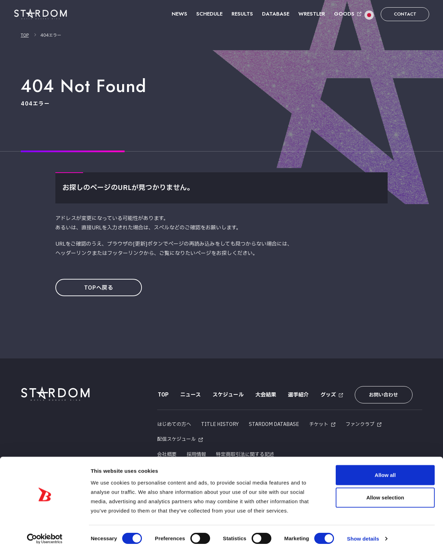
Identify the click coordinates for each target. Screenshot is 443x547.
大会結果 (265, 395)
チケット (318, 423)
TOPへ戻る (100, 288)
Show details (363, 533)
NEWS (179, 14)
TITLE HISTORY (220, 423)
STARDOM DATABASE (274, 423)
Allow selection (385, 492)
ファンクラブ (359, 423)
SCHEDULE (209, 14)
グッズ (327, 395)
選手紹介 (297, 395)
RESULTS (242, 14)
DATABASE (275, 14)
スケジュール (227, 395)
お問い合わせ (381, 395)
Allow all (385, 469)
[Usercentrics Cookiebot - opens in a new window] (45, 533)
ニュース (190, 395)
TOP (25, 35)
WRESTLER (311, 14)
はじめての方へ (174, 423)
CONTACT (405, 14)
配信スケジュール (176, 438)
